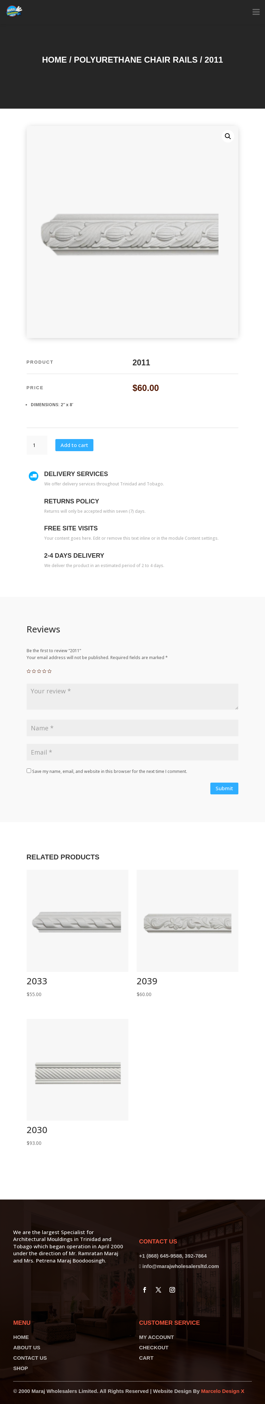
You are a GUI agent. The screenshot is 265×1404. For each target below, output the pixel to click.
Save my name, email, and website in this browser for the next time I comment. (109, 771)
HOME (21, 1337)
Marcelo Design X (222, 1391)
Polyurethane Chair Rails (136, 59)
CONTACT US (30, 1358)
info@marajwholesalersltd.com (181, 1266)
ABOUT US (26, 1347)
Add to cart (74, 444)
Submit (224, 788)
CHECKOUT (153, 1347)
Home (54, 59)
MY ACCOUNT (156, 1337)
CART (146, 1358)
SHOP (20, 1368)
